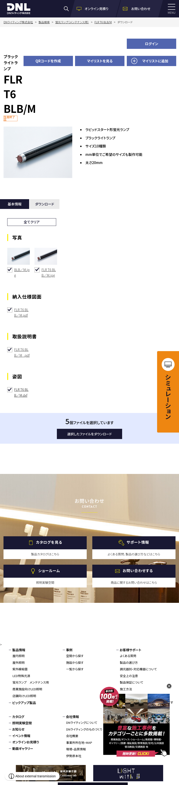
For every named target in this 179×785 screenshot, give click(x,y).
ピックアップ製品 (24, 702)
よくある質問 (128, 656)
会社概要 (72, 736)
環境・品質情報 (76, 749)
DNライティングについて (81, 722)
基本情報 (15, 203)
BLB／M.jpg (22, 272)
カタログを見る (49, 542)
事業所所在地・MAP (79, 742)
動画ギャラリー (22, 748)
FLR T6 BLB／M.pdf (21, 312)
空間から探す (75, 656)
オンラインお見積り (25, 742)
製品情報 (18, 649)
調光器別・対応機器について (138, 669)
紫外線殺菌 (20, 669)
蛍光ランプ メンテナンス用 (30, 682)
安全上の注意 (129, 676)
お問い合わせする (138, 570)
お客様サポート (130, 649)
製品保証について (131, 682)
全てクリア (32, 221)
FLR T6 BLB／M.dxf (21, 392)
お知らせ (18, 729)
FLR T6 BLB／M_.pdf (22, 352)
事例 (69, 649)
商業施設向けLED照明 (27, 689)
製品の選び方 (129, 662)
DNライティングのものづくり (84, 729)
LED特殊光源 (21, 676)
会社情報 (72, 716)
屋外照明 (18, 662)
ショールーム (49, 570)
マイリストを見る (100, 60)
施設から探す (75, 662)
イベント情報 (21, 735)
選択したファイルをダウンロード (89, 434)
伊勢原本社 (73, 756)
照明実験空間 (22, 723)
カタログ (18, 716)
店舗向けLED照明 (24, 696)
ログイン (151, 43)
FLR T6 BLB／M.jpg (48, 272)
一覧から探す (75, 669)
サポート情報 (138, 542)
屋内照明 (18, 656)
